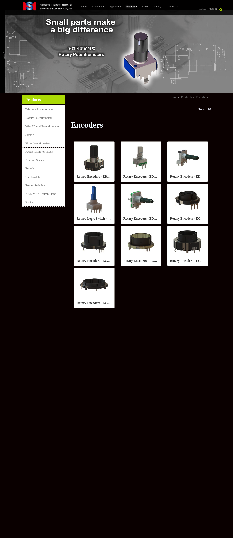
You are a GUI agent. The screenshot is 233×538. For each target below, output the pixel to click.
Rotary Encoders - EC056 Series (99, 303)
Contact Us (172, 6)
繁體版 (213, 8)
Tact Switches (33, 177)
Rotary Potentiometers (39, 117)
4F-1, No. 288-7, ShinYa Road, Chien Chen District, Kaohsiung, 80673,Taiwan (122, 377)
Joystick (30, 134)
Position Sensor (34, 160)
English (202, 8)
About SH (98, 6)
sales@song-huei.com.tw (105, 360)
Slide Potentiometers (38, 143)
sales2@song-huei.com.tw (106, 367)
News (145, 6)
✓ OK (107, 535)
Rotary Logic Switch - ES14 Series (100, 218)
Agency (157, 6)
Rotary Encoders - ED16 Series (144, 218)
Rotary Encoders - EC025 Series (192, 218)
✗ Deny (5, 434)
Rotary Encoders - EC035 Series (145, 260)
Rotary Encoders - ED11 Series (144, 176)
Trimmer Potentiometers (40, 109)
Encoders (31, 168)
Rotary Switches (35, 185)
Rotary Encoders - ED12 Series (191, 176)
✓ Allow (5, 430)
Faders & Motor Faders (39, 151)
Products (131, 6)
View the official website (34, 462)
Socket (29, 202)
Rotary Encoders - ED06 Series (98, 176)
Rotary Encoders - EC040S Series (193, 260)
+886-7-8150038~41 (102, 345)
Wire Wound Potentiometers (42, 126)
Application (115, 6)
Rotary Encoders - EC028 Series (99, 260)
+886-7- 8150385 (100, 352)
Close (3, 421)
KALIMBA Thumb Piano (40, 193)
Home (84, 6)
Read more (8, 462)
